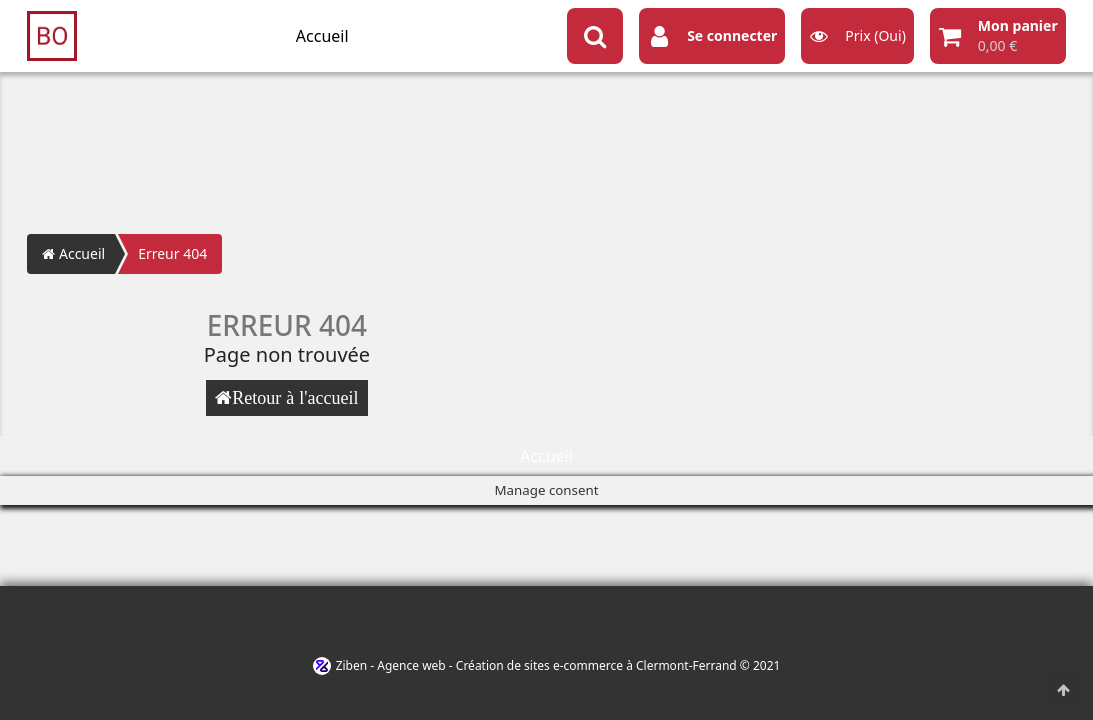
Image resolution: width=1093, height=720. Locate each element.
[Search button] (595, 36)
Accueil (322, 36)
